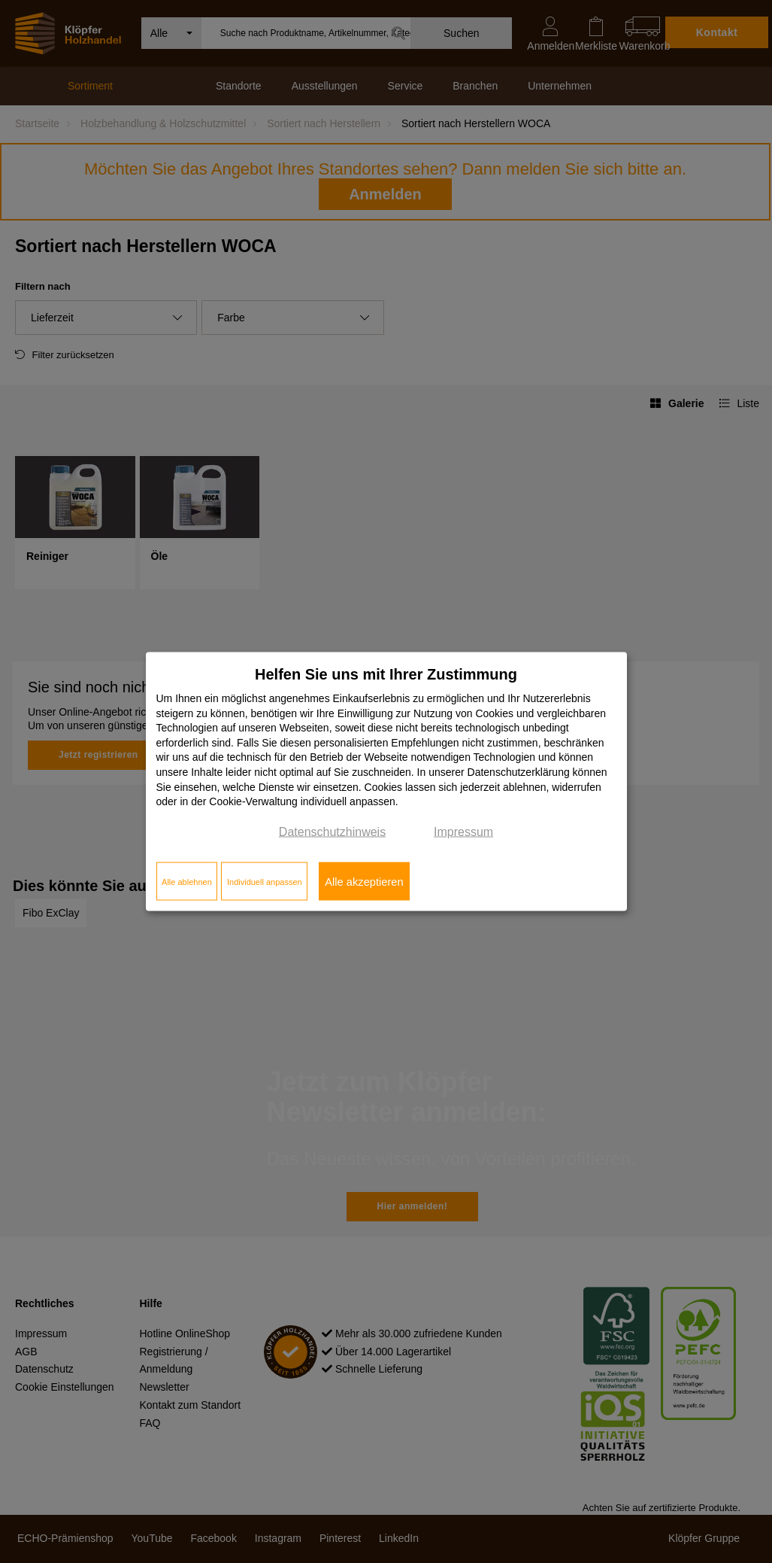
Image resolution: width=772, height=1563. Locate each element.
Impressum (463, 831)
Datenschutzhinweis (332, 831)
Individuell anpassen (264, 881)
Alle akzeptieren (364, 881)
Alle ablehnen (187, 881)
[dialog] (386, 781)
